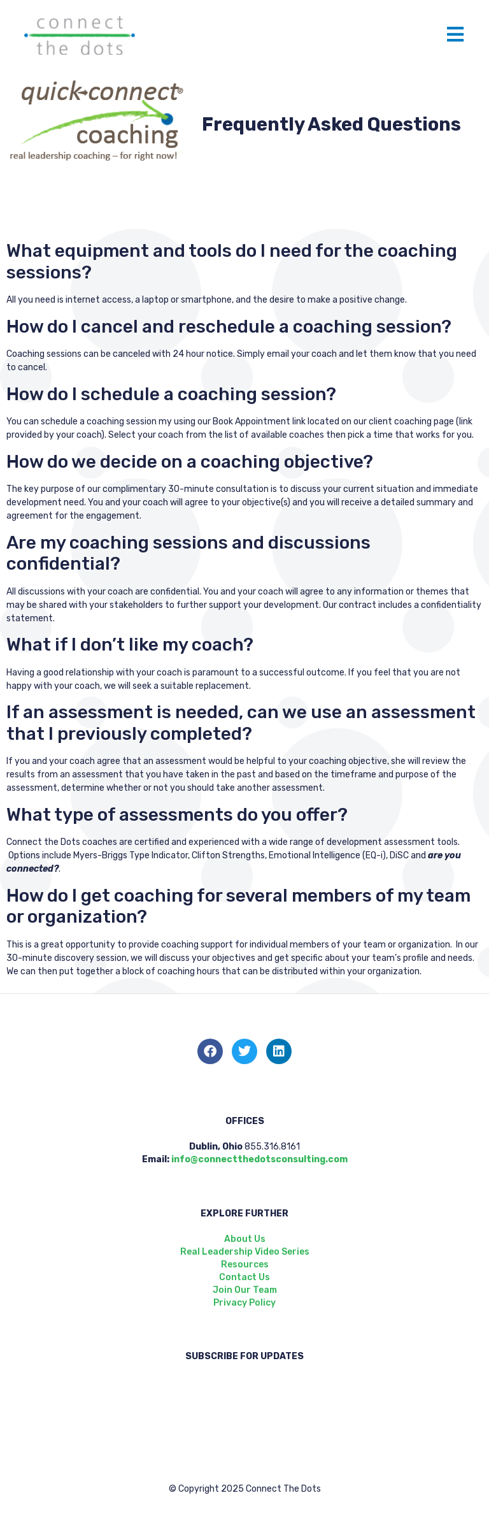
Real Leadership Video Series (244, 1251)
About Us (245, 1239)
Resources (245, 1264)
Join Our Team (245, 1290)
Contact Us (244, 1277)
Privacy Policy (244, 1302)
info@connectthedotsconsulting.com (259, 1159)
